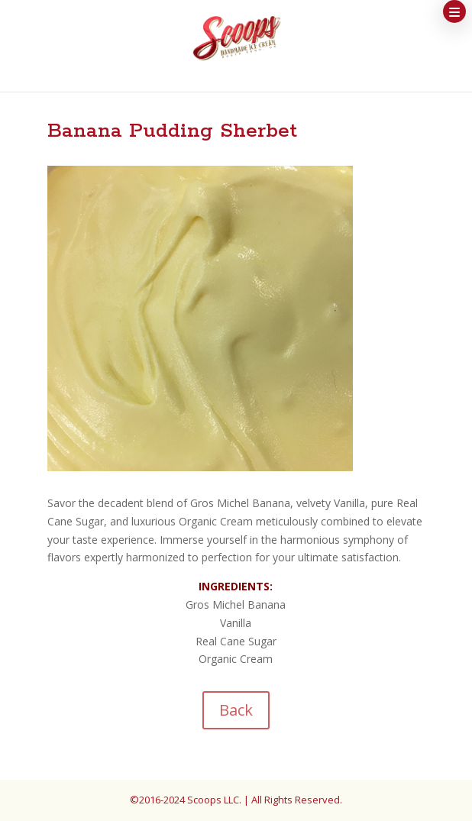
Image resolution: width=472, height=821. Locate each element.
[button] (454, 11)
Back (236, 710)
